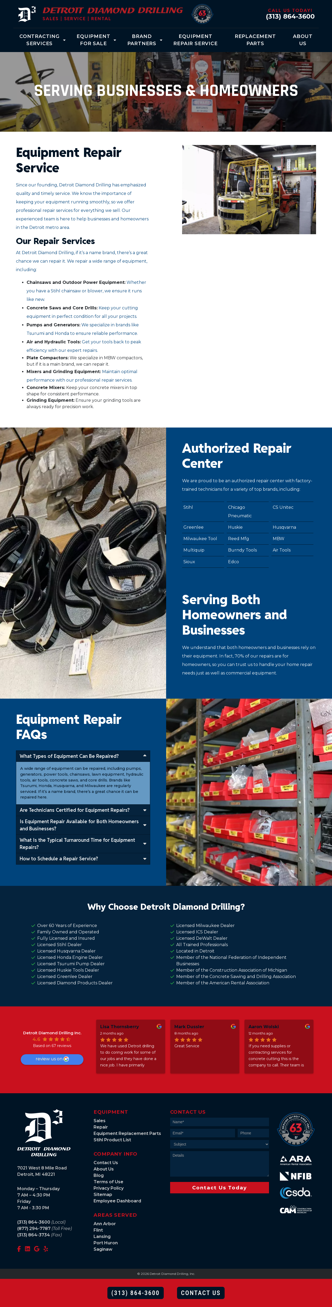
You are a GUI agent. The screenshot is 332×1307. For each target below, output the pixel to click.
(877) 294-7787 (34, 1228)
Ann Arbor (105, 1223)
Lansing (102, 1236)
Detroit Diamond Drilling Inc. (52, 1032)
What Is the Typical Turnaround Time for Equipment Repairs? (83, 844)
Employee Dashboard (117, 1200)
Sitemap (103, 1194)
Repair (101, 1127)
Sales (100, 1120)
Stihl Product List (112, 1139)
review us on (52, 1059)
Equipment (93, 40)
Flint (98, 1230)
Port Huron (106, 1242)
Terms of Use (108, 1181)
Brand (141, 40)
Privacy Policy (109, 1188)
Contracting (39, 40)
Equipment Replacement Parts (127, 1133)
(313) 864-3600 (290, 16)
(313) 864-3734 (33, 1234)
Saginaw (103, 1249)
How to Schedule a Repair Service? (83, 858)
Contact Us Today (219, 1188)
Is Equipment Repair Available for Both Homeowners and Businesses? (83, 825)
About (303, 40)
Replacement (255, 40)
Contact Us (106, 1162)
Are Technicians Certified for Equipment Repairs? (83, 810)
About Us (104, 1169)
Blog (99, 1175)
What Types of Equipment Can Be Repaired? (83, 756)
